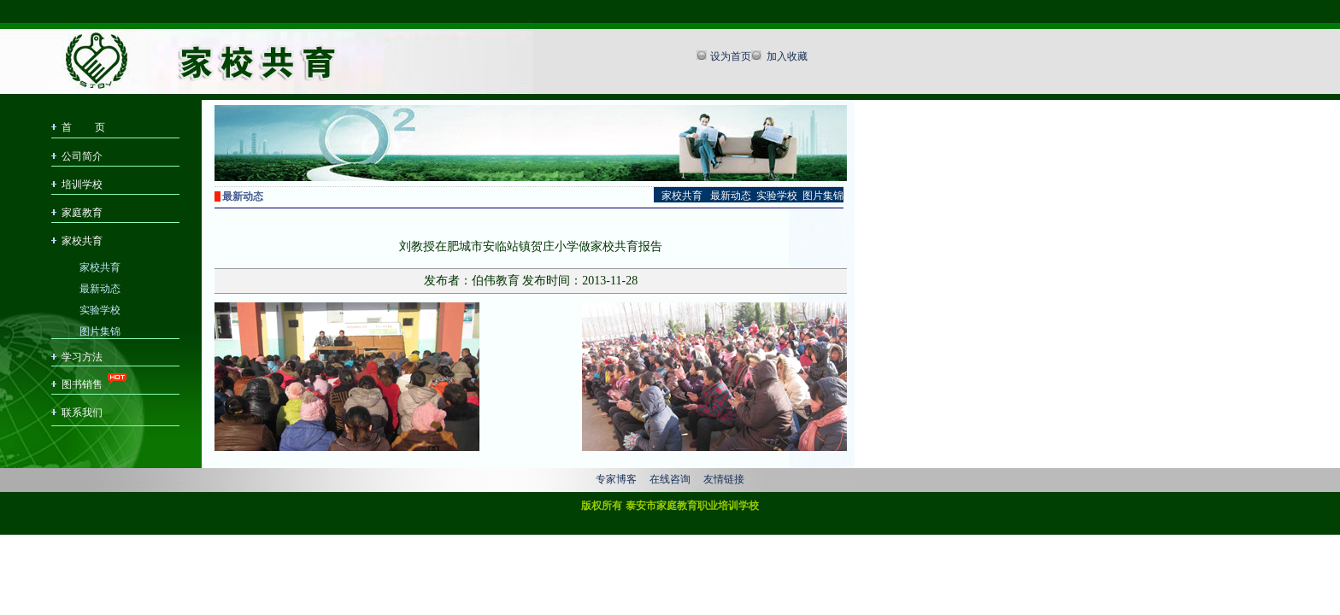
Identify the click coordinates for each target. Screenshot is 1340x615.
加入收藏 (786, 56)
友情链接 (723, 479)
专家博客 (616, 479)
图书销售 (82, 384)
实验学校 (99, 308)
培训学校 (82, 184)
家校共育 (82, 241)
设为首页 (730, 56)
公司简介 (82, 156)
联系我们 (82, 413)
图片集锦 (99, 330)
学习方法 (82, 357)
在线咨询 (670, 479)
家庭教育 (82, 213)
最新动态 (99, 287)
